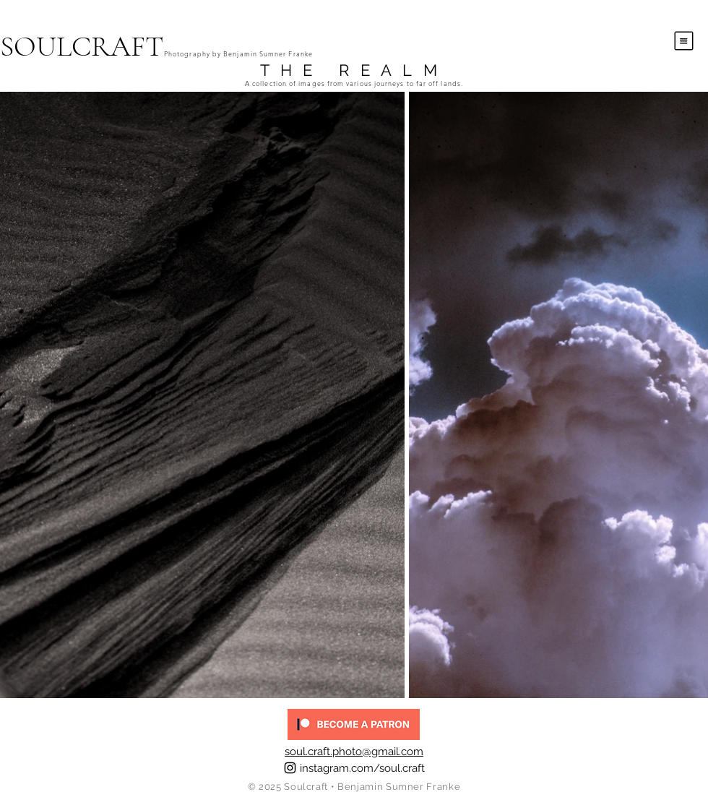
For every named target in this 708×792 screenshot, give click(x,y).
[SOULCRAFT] (144, 46)
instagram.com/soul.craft (362, 768)
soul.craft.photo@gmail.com (354, 751)
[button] (684, 41)
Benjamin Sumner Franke (398, 786)
